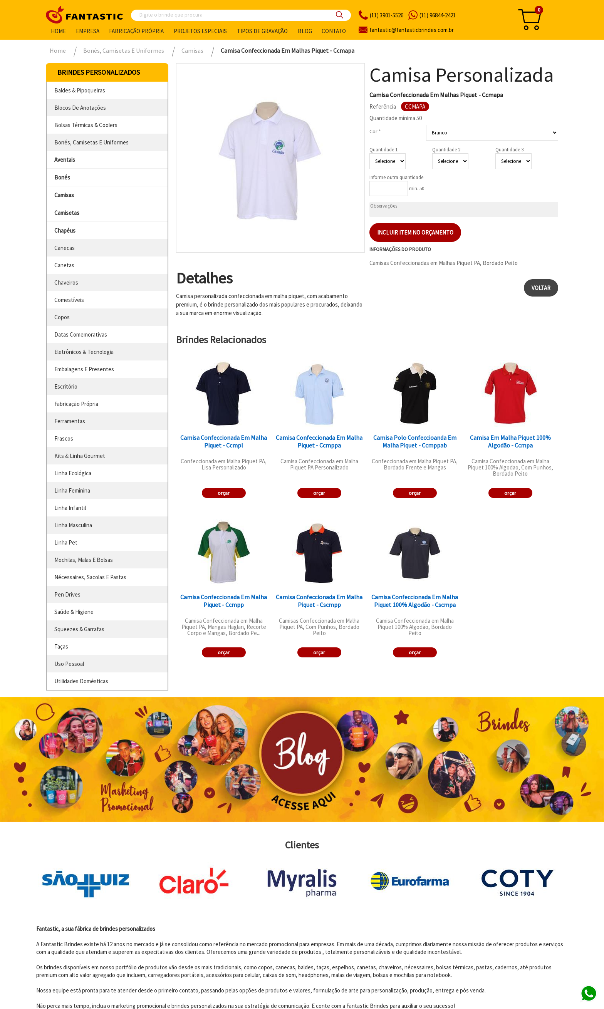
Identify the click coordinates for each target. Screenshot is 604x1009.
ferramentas (69, 421)
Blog (305, 31)
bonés (62, 177)
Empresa (87, 31)
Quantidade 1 (383, 149)
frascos (63, 438)
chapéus (65, 230)
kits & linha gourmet (79, 455)
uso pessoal (69, 663)
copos (62, 317)
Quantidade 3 (509, 149)
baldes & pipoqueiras (79, 90)
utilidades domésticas (81, 681)
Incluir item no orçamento (415, 232)
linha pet (65, 542)
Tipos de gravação (262, 31)
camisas (64, 195)
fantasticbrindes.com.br (411, 30)
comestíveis (69, 299)
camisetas (66, 212)
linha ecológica (72, 473)
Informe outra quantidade (396, 177)
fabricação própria (76, 403)
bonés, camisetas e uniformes (91, 142)
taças (61, 646)
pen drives (67, 594)
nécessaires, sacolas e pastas (90, 577)
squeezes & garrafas (79, 629)
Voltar (541, 288)
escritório (65, 386)
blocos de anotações (80, 107)
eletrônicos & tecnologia (84, 351)
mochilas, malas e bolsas (83, 559)
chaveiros (66, 282)
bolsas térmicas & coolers (85, 125)
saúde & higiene (74, 611)
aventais (64, 159)
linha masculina (73, 525)
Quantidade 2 (446, 149)
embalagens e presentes (84, 369)
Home (58, 31)
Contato (334, 31)
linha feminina (72, 490)
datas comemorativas (80, 334)
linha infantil (70, 507)
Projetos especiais (200, 31)
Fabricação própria (136, 31)
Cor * (375, 131)
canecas (64, 247)
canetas (64, 265)
